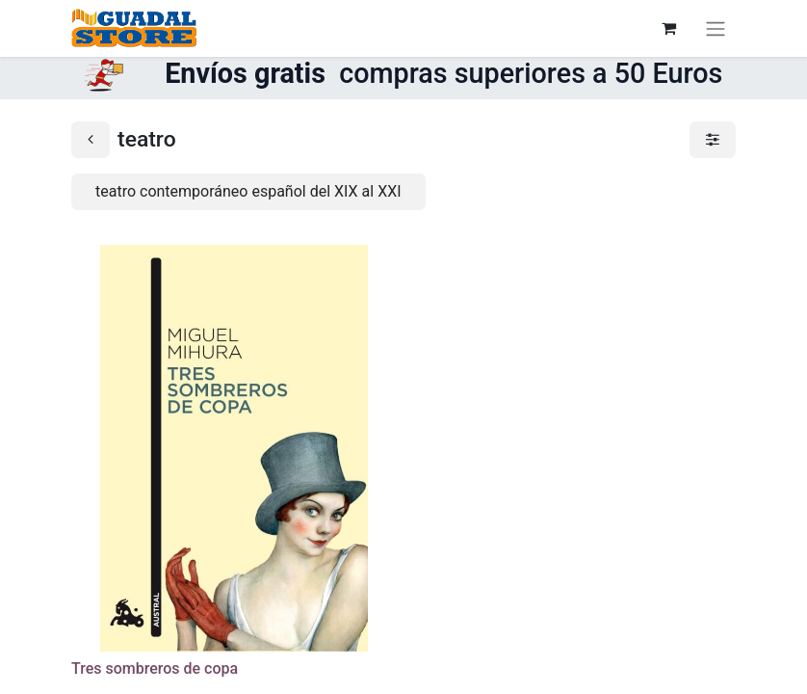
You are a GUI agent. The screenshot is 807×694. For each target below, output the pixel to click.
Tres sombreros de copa (154, 668)
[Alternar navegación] (715, 28)
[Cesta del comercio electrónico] (668, 28)
